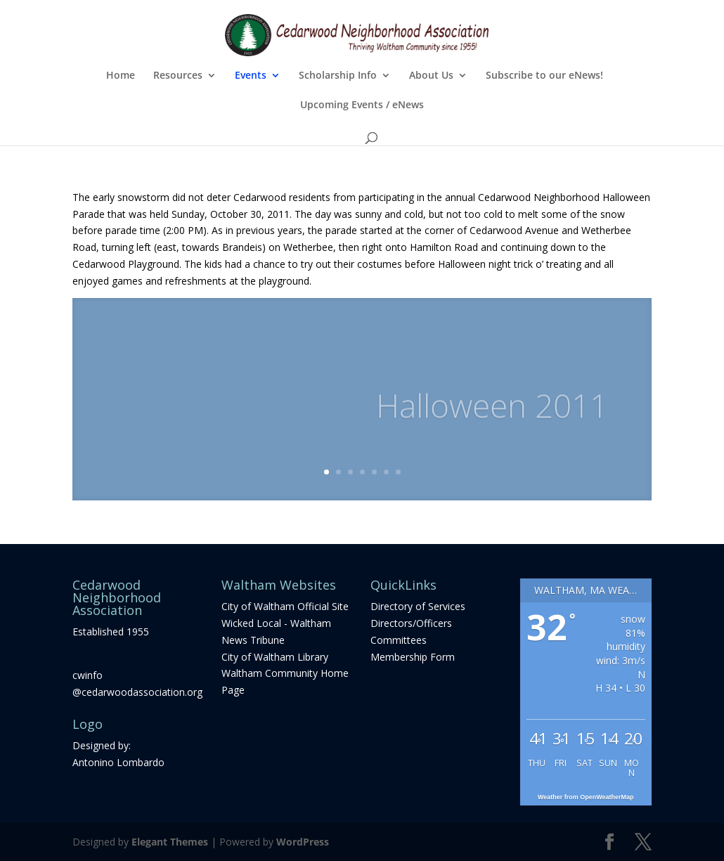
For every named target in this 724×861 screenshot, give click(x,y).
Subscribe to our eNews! (544, 76)
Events (250, 76)
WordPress (302, 841)
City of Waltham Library (274, 656)
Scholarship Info (338, 76)
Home (120, 76)
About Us (431, 76)
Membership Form (412, 656)
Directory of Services (417, 606)
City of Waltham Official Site (285, 606)
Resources (177, 76)
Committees (398, 640)
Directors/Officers (411, 623)
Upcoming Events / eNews (362, 105)
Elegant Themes (169, 841)
